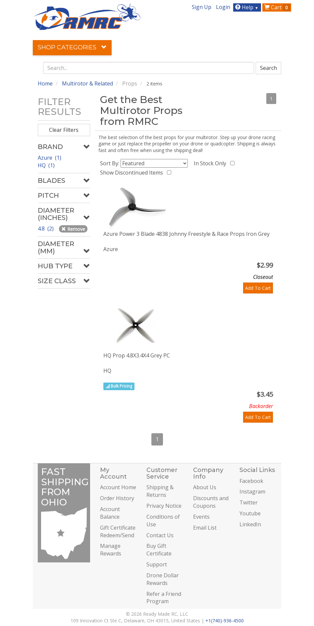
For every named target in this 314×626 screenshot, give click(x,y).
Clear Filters (63, 129)
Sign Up (201, 7)
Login (223, 7)
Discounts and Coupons (211, 502)
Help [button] (247, 7)
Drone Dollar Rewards (162, 579)
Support (156, 564)
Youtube (250, 513)
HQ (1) (46, 165)
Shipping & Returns (160, 491)
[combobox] (148, 68)
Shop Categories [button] (72, 47)
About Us (204, 487)
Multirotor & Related (87, 83)
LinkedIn (250, 524)
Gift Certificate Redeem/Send (117, 531)
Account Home (118, 487)
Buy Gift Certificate (159, 549)
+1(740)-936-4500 (224, 620)
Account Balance (110, 512)
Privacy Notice (164, 505)
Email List (205, 527)
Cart (277, 7)
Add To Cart (258, 288)
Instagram (252, 491)
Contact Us (160, 535)
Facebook (251, 481)
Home (45, 83)
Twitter (248, 502)
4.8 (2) (46, 228)
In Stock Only (211, 163)
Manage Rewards (110, 549)
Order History (117, 498)
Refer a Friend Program (163, 597)
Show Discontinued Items (133, 172)
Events (201, 516)
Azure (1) (49, 157)
